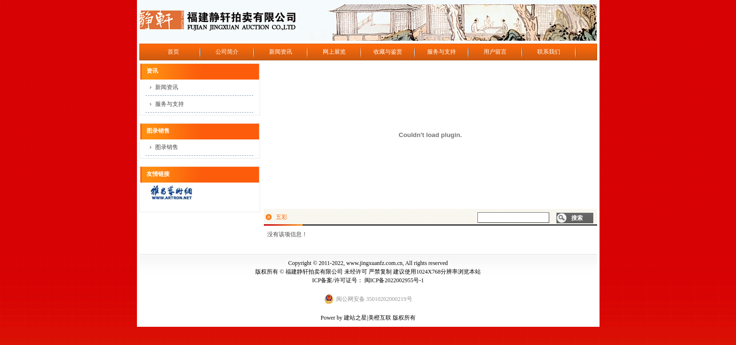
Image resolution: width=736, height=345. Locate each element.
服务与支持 (441, 51)
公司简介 (226, 51)
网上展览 (334, 51)
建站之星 (355, 317)
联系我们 (548, 51)
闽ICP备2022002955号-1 (394, 280)
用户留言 (495, 51)
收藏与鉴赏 (388, 51)
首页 (173, 51)
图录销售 (166, 147)
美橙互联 (379, 317)
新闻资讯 (280, 51)
